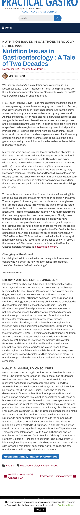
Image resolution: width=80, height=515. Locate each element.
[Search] (36, 18)
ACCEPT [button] (40, 510)
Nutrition (10, 465)
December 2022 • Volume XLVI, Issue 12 (24, 69)
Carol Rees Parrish (13, 76)
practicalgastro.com (46, 246)
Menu (7, 27)
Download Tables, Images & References (30, 456)
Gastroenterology (29, 465)
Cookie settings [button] (66, 505)
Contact (52, 12)
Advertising (38, 12)
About (26, 12)
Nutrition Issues (49, 465)
